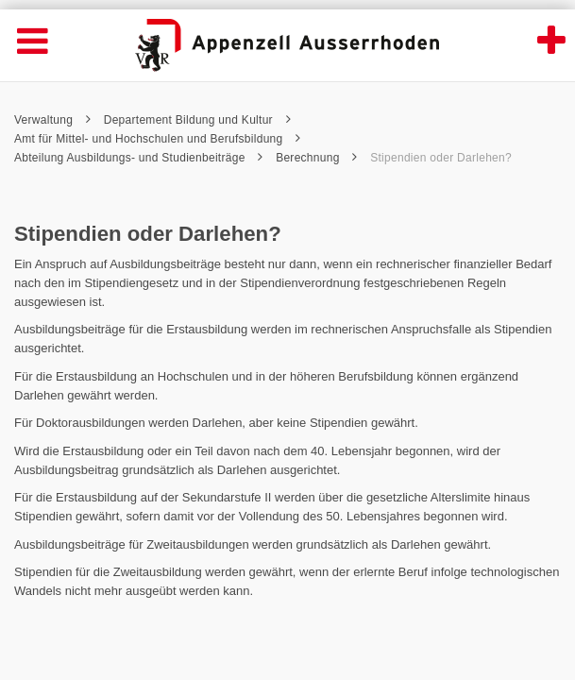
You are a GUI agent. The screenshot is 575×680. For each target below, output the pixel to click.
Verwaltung (52, 120)
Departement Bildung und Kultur (197, 120)
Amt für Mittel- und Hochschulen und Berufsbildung (157, 138)
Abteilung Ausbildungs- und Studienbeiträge (138, 157)
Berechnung (316, 157)
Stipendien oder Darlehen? (441, 157)
